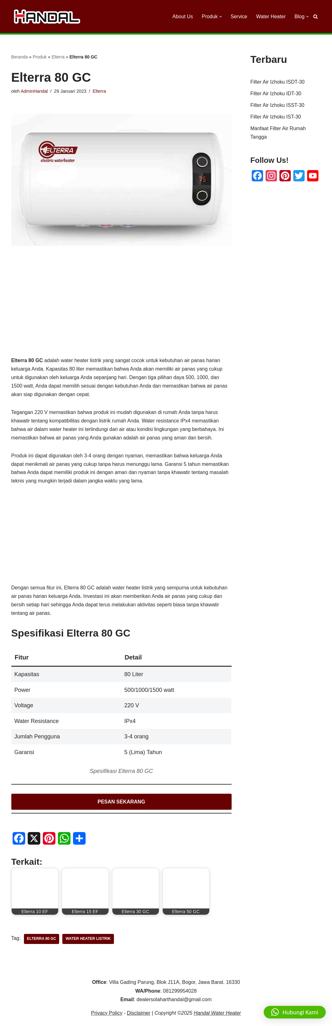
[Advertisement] (121, 312)
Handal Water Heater (217, 1014)
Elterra (58, 56)
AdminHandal (34, 91)
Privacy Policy (106, 1014)
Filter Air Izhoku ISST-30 (277, 105)
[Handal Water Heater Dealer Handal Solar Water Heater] (47, 16)
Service (238, 16)
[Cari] (315, 16)
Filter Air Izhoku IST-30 (275, 117)
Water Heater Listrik (88, 940)
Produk (40, 56)
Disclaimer (138, 1014)
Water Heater (271, 16)
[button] (220, 16)
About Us (182, 16)
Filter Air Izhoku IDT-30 (276, 94)
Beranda (19, 56)
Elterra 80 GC (41, 940)
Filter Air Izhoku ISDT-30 (277, 82)
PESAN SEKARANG (121, 802)
